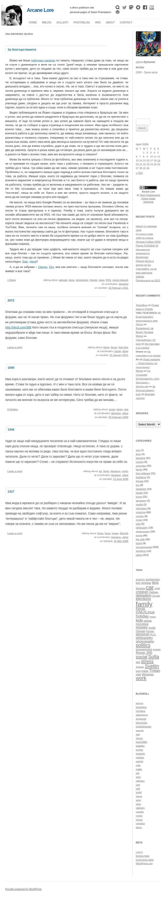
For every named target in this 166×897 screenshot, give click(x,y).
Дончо (139, 324)
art (100, 471)
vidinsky (140, 808)
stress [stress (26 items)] (147, 661)
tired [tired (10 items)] (138, 671)
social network (120, 280)
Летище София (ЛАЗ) (148, 241)
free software (143, 473)
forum (114, 347)
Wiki (98, 22)
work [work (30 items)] (141, 678)
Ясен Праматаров (150, 195)
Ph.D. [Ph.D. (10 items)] (153, 634)
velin (138, 800)
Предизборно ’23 (145, 340)
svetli (139, 792)
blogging (123, 284)
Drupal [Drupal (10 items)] (156, 595)
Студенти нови (144, 234)
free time (123, 347)
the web (140, 539)
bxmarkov (141, 707)
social (117, 351)
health (139, 493)
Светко (42, 267)
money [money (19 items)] (142, 627)
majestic (140, 753)
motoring (141, 512)
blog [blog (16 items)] (155, 583)
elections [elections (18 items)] (143, 599)
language (141, 500)
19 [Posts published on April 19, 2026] (158, 160)
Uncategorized (144, 547)
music (139, 520)
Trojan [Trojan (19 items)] (154, 670)
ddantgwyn (142, 715)
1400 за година (144, 238)
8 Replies (12, 409)
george (140, 730)
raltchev (140, 781)
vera (138, 804)
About (110, 22)
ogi (137, 773)
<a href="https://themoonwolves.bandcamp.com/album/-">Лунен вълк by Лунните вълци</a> (148, 91)
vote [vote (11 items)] (138, 674)
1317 (11, 491)
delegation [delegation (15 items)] (144, 595)
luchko (139, 749)
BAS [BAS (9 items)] (138, 583)
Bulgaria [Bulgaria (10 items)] (140, 588)
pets (138, 523)
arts (138, 450)
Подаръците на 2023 (148, 280)
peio (138, 777)
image (115, 533)
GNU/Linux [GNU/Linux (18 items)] (145, 612)
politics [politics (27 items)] (143, 645)
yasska (140, 812)
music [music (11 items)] (152, 627)
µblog (46, 22)
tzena (139, 796)
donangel (141, 719)
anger (112, 409)
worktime (141, 551)
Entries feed (142, 856)
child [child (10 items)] (157, 588)
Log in (139, 852)
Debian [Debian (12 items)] (153, 592)
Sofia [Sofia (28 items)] (153, 656)
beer (138, 454)
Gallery (62, 22)
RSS (108, 280)
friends (93, 280)
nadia (139, 769)
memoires (141, 508)
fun (137, 485)
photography (143, 531)
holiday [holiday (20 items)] (142, 616)
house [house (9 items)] (153, 616)
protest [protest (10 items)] (157, 649)
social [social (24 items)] (141, 656)
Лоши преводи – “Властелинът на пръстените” (148, 363)
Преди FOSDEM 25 (147, 245)
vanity (125, 471)
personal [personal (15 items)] (142, 634)
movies (140, 516)
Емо (25, 261)
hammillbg (141, 742)
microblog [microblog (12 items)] (142, 624)
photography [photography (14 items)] (145, 641)
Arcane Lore (40, 10)
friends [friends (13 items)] (140, 608)
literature (115, 471)
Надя (33, 261)
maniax (140, 757)
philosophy (142, 527)
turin (138, 344)
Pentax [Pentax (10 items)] (150, 631)
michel (139, 761)
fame (107, 533)
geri (138, 734)
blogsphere (82, 280)
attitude (63, 280)
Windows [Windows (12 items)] (148, 674)
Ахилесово (142, 257)
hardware (141, 489)
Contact (126, 22)
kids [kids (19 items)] (139, 620)
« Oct (139, 173)
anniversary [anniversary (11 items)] (153, 579)
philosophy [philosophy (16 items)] (144, 638)
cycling (140, 462)
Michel (139, 336)
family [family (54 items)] (144, 604)
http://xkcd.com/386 (18, 327)
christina (140, 711)
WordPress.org (144, 863)
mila (138, 765)
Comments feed (145, 860)
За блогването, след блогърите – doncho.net (148, 382)
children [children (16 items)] (142, 592)
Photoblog (81, 22)
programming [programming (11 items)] (144, 649)
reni (138, 784)
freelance (141, 477)
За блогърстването (22, 49)
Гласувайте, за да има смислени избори (146, 272)
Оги (51, 267)
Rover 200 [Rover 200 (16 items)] (144, 653)
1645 (11, 367)
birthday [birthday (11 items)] (146, 583)
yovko (139, 815)
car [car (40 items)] (150, 587)
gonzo (139, 738)
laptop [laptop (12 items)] (148, 620)
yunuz (139, 819)
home (139, 496)
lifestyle (124, 533)
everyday (141, 466)
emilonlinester (143, 726)
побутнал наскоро (43, 60)
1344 (11, 429)
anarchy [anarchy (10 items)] (140, 579)
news (101, 280)
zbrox (139, 827)
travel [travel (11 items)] (145, 671)
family (139, 469)
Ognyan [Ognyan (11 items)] (140, 631)
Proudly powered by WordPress (23, 889)
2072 (11, 300)
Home (33, 22)
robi (138, 788)
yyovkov (140, 823)
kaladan (140, 746)
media (139, 504)
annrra (139, 703)
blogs (72, 280)
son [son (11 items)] (138, 662)
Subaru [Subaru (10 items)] (140, 666)
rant (126, 409)
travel (139, 543)
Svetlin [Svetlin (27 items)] (152, 666)
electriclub (141, 722)
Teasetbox (141, 305)
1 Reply (11, 280)
